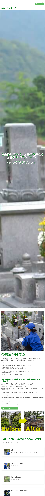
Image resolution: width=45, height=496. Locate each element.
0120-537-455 (39, 3)
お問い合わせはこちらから (10, 408)
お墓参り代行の (8, 8)
